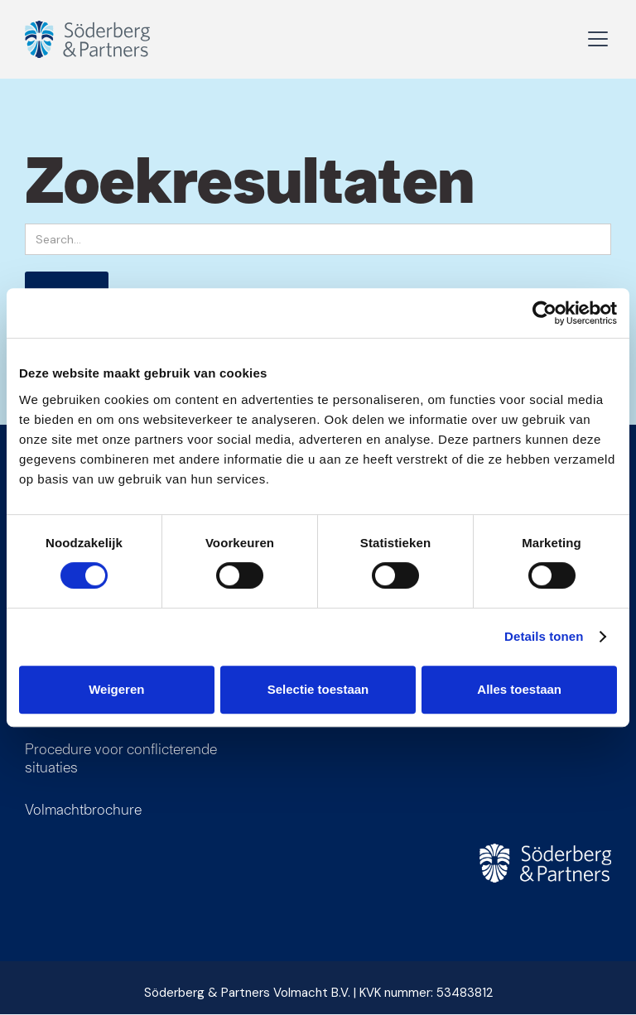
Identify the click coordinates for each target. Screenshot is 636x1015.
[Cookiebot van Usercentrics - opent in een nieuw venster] (544, 313)
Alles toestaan (519, 689)
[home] (104, 39)
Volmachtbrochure (83, 809)
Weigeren (116, 689)
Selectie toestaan (318, 689)
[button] (594, 39)
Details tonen (543, 636)
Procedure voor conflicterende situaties (121, 758)
